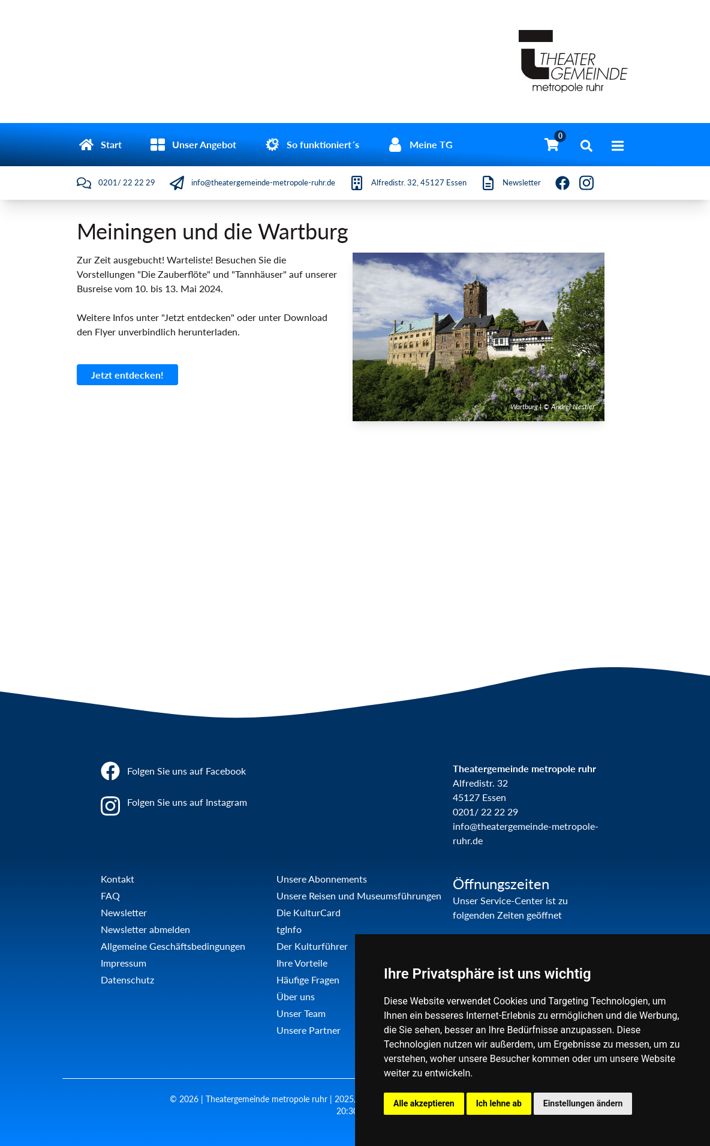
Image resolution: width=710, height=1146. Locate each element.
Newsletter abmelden (145, 929)
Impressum (123, 962)
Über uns (295, 996)
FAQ (110, 895)
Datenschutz (127, 979)
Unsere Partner (308, 1030)
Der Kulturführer (312, 946)
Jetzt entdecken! (127, 374)
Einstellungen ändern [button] (583, 1103)
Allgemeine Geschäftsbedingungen (173, 946)
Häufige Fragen (307, 979)
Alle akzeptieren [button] (424, 1103)
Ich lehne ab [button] (499, 1103)
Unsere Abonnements (321, 878)
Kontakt (117, 878)
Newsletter (124, 912)
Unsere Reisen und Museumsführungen (358, 895)
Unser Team (301, 1013)
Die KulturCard (308, 912)
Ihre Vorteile (301, 962)
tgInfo (289, 929)
